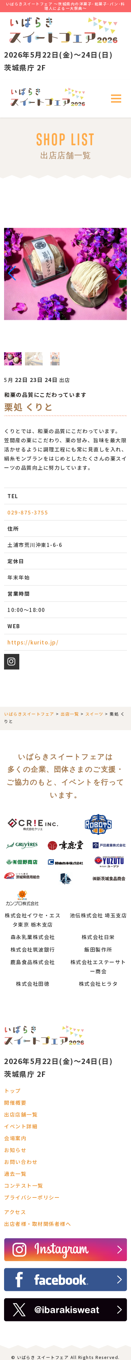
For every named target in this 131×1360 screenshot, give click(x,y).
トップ (12, 1090)
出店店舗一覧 (21, 1114)
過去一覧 (15, 1173)
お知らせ (15, 1149)
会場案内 (15, 1138)
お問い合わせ (21, 1161)
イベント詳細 (21, 1126)
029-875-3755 (27, 512)
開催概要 (15, 1102)
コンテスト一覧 (23, 1185)
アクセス (15, 1211)
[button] (12, 273)
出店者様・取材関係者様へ (37, 1223)
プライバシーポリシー (32, 1197)
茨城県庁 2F (25, 67)
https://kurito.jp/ (33, 642)
